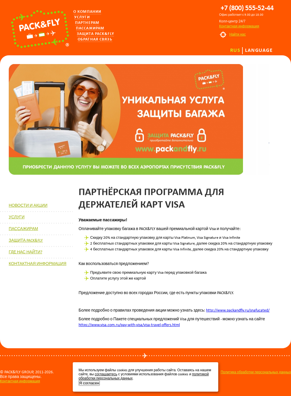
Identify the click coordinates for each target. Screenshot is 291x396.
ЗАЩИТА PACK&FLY (26, 240)
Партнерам (87, 23)
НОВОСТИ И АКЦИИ (28, 205)
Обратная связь (95, 39)
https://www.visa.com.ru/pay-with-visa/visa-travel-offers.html (129, 325)
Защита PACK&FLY (95, 34)
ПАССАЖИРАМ (23, 229)
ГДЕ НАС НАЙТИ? (25, 252)
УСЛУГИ (16, 217)
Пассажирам (90, 28)
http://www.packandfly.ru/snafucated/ (237, 310)
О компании (87, 12)
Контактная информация (239, 26)
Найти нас (237, 34)
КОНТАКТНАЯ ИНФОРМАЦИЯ (37, 263)
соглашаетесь (106, 374)
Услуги (82, 17)
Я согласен (89, 383)
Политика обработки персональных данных (256, 372)
